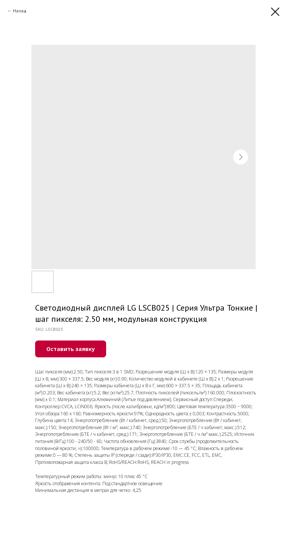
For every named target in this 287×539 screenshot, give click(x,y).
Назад (20, 10)
